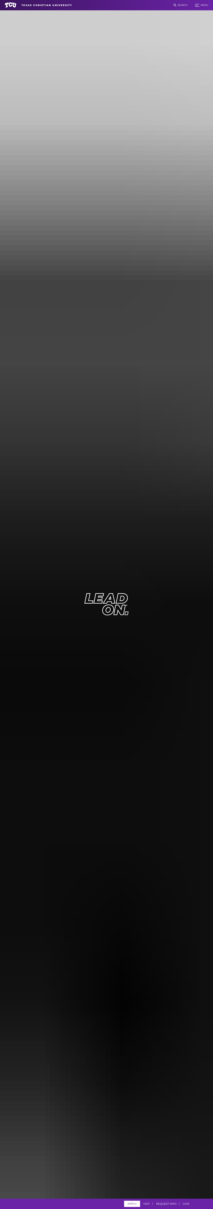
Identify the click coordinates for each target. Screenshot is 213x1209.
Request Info (166, 1203)
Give (186, 1203)
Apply (132, 1203)
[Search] (180, 5)
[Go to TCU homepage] (38, 5)
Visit (146, 1203)
